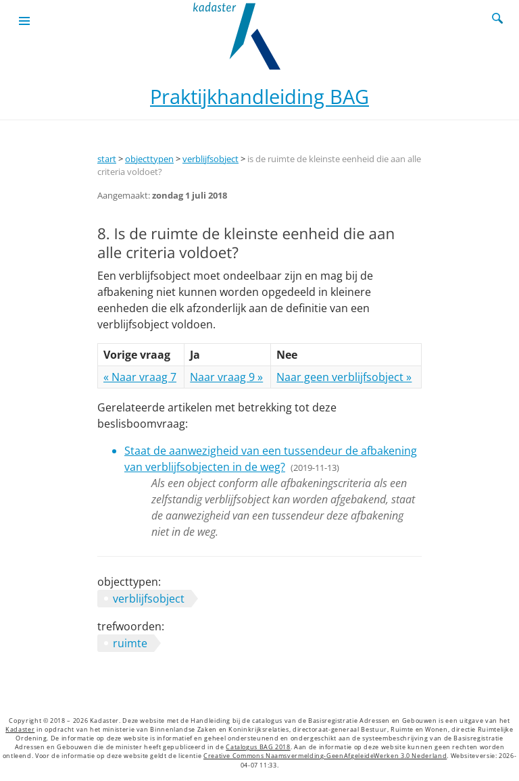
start (106, 159)
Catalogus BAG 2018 (258, 747)
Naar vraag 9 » (226, 377)
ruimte (130, 643)
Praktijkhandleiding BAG (259, 96)
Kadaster (19, 730)
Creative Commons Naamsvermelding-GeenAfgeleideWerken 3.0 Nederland (325, 756)
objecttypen (149, 159)
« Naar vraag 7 (139, 377)
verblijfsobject (210, 159)
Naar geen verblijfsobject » (344, 377)
